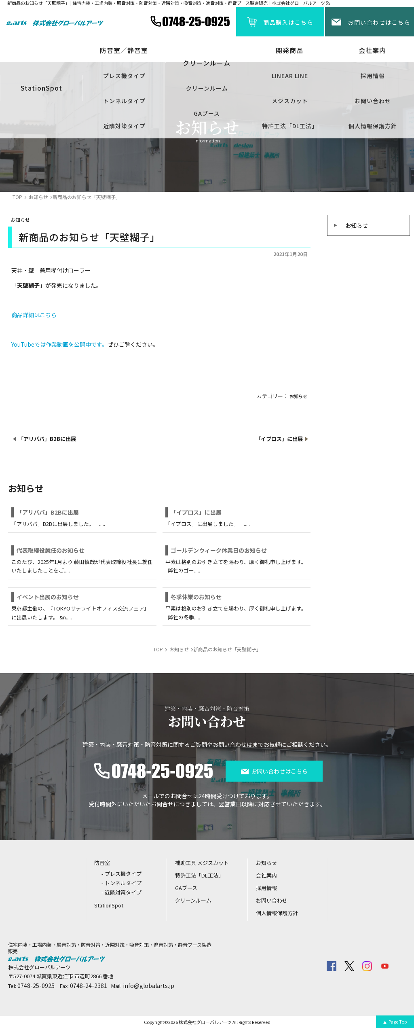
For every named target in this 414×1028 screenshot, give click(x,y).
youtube (385, 966)
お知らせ (356, 225)
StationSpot (41, 88)
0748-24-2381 (88, 985)
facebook (331, 966)
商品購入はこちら (288, 22)
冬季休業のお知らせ (196, 597)
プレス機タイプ (124, 76)
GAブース (207, 113)
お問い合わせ (373, 101)
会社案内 (372, 50)
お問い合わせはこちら (379, 22)
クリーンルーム (207, 88)
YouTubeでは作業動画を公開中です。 (59, 344)
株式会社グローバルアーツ (205, 1022)
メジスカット (290, 101)
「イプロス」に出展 (196, 512)
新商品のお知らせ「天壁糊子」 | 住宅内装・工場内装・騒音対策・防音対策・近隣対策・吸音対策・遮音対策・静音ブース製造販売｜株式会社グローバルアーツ (166, 3)
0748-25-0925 (36, 985)
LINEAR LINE (290, 76)
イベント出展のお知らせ (48, 597)
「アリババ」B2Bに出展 (48, 512)
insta (367, 966)
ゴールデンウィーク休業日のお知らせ (219, 550)
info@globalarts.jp (148, 985)
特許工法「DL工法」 (290, 126)
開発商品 (289, 50)
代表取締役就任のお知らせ (50, 550)
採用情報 (373, 76)
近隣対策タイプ (124, 126)
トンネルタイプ (124, 101)
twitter (349, 966)
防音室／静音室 (124, 50)
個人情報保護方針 (373, 126)
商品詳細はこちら (34, 315)
